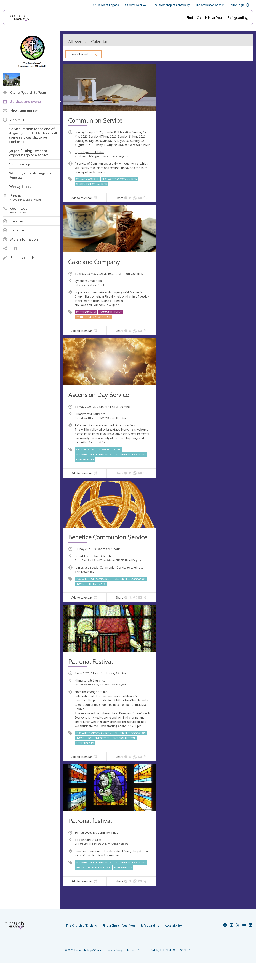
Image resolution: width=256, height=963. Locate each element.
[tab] (84, 197)
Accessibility (173, 925)
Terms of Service (136, 950)
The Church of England (105, 5)
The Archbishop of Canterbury (171, 5)
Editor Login (239, 5)
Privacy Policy (114, 950)
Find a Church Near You (204, 17)
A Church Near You (136, 5)
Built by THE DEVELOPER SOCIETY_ (171, 950)
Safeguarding (237, 17)
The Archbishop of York (209, 5)
